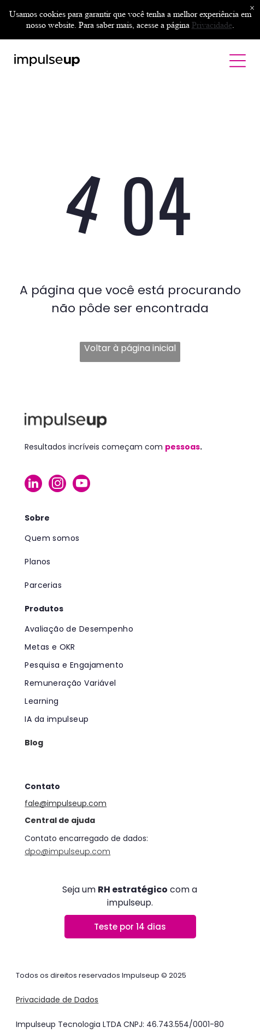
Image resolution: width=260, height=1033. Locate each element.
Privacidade (212, 25)
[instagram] (57, 485)
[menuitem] (130, 538)
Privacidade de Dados (57, 999)
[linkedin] (33, 485)
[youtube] (81, 485)
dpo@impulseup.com (67, 851)
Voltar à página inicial (130, 348)
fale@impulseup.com (66, 803)
